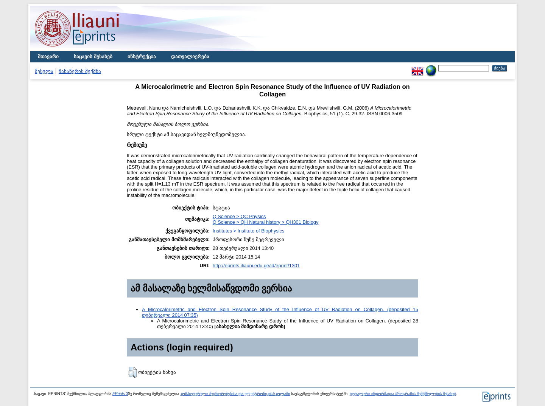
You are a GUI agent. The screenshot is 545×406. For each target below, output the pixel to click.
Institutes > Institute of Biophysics (249, 231)
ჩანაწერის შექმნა (80, 71)
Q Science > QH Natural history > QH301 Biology (266, 222)
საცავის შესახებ (93, 56)
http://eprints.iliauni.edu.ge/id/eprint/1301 (256, 265)
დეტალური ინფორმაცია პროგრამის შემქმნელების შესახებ (403, 394)
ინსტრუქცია (142, 56)
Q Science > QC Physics (239, 216)
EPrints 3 (120, 394)
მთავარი (48, 56)
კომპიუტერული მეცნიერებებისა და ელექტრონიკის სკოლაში (235, 394)
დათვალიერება (190, 56)
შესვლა (44, 71)
